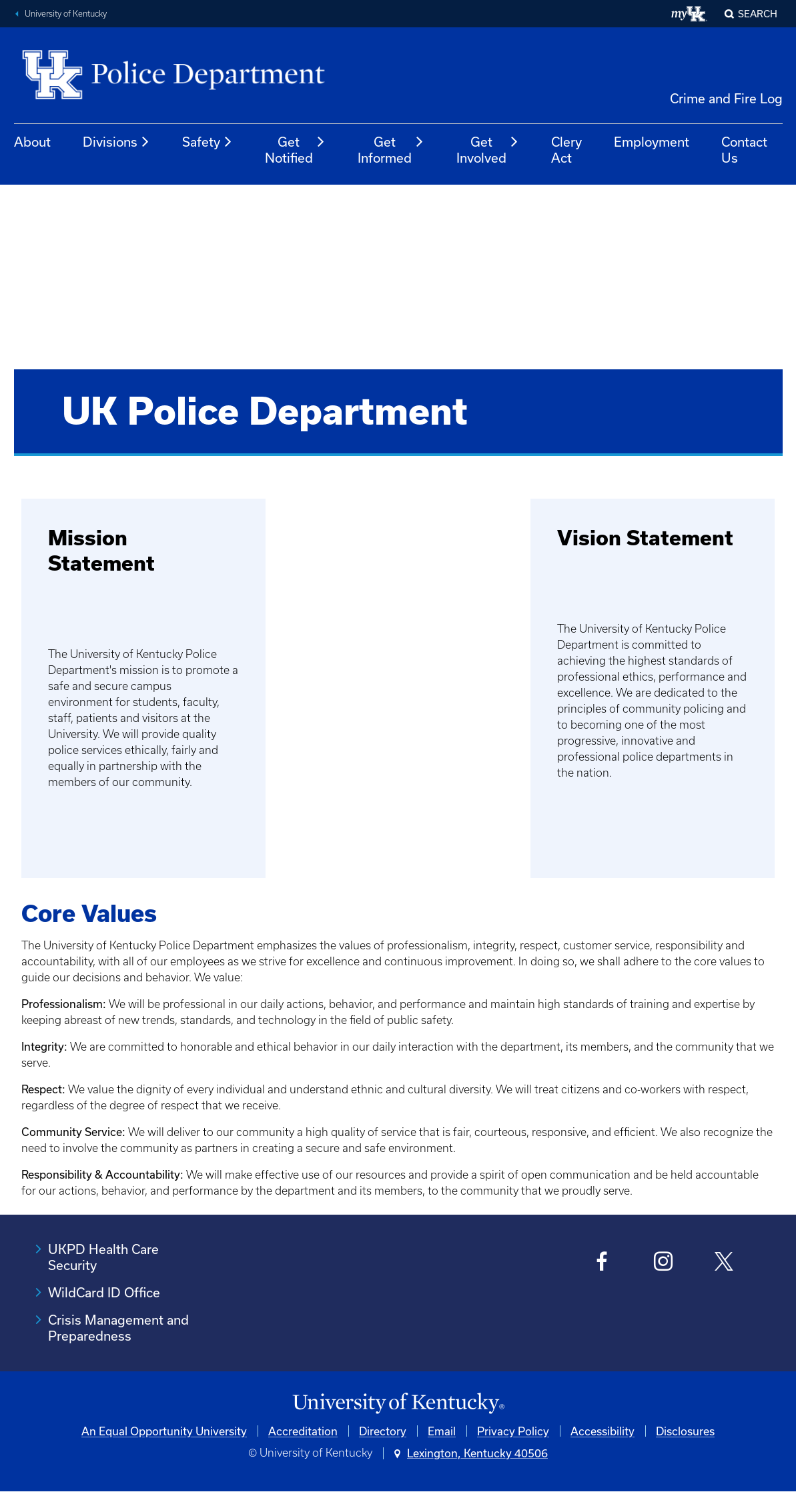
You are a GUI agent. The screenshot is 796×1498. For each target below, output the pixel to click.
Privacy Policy (513, 1431)
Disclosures (685, 1431)
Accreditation (303, 1431)
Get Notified (295, 149)
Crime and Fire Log (726, 98)
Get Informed (391, 149)
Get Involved (487, 149)
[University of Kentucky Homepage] (398, 1404)
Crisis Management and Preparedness (118, 1327)
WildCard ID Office (104, 1292)
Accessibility (602, 1431)
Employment (651, 141)
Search (757, 13)
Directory (382, 1431)
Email (442, 1431)
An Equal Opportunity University (164, 1431)
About (32, 141)
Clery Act (566, 149)
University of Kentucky (66, 13)
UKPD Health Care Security (103, 1257)
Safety (207, 142)
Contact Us (744, 149)
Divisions (116, 142)
